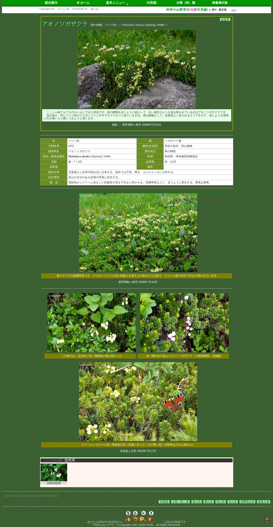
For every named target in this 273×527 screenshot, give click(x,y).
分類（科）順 (185, 2)
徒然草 (225, 19)
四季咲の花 (247, 501)
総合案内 (51, 2)
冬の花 (232, 501)
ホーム (83, 2)
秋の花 (220, 501)
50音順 (152, 2)
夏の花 (208, 501)
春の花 (196, 501)
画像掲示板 (220, 2)
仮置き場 (263, 501)
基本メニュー (115, 2)
